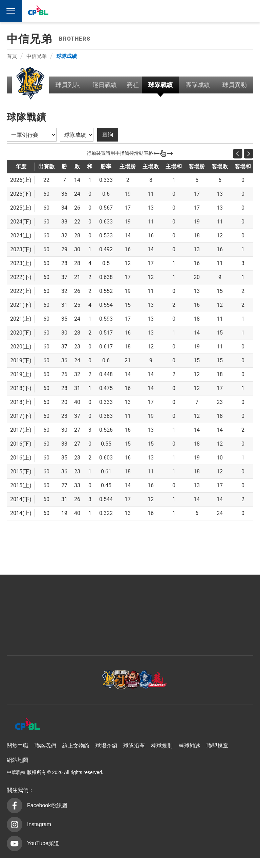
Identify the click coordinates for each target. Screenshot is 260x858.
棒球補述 (189, 746)
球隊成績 (67, 56)
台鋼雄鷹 (214, 10)
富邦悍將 (183, 10)
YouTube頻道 (43, 843)
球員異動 (234, 85)
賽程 (133, 85)
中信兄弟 (136, 10)
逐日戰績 (104, 85)
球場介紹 (106, 746)
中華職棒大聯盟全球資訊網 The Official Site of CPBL (37, 11)
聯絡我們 (45, 746)
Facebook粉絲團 (47, 805)
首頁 (12, 56)
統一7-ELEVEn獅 (152, 10)
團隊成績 (198, 85)
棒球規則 (162, 746)
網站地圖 (17, 760)
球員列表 (68, 85)
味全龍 (198, 10)
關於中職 (17, 746)
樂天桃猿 (167, 10)
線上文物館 (75, 746)
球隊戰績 (160, 85)
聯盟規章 (217, 746)
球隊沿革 (134, 746)
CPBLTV (240, 10)
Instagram (39, 824)
